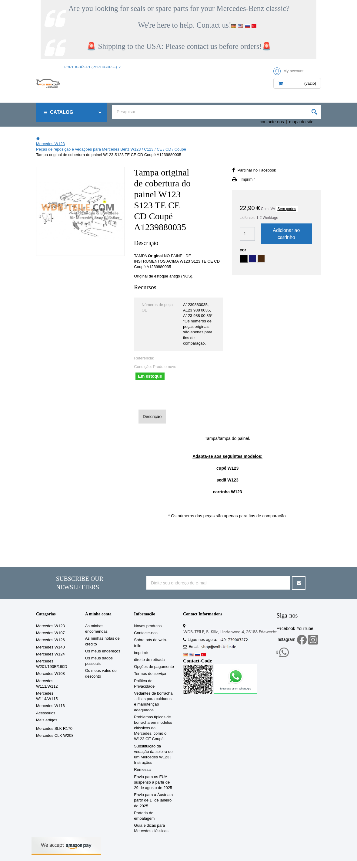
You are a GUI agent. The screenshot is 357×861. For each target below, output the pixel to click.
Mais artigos (46, 720)
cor (244, 249)
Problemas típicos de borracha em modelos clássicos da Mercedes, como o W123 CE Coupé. (153, 728)
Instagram (285, 639)
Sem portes (287, 209)
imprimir (141, 652)
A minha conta (98, 614)
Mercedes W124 (50, 654)
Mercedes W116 (50, 705)
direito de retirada (149, 659)
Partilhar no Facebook (257, 170)
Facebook (285, 628)
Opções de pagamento (154, 666)
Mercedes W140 (50, 647)
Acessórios (45, 713)
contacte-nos (272, 121)
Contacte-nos (145, 633)
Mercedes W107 (50, 633)
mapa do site (301, 121)
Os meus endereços (102, 651)
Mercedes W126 (50, 640)
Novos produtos (148, 626)
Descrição (152, 416)
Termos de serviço (150, 673)
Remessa (142, 769)
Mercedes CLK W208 (55, 735)
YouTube (305, 628)
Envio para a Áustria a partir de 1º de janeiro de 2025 (153, 800)
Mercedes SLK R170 (54, 728)
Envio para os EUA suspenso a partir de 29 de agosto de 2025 (153, 782)
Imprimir (248, 179)
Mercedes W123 (50, 626)
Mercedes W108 (50, 673)
